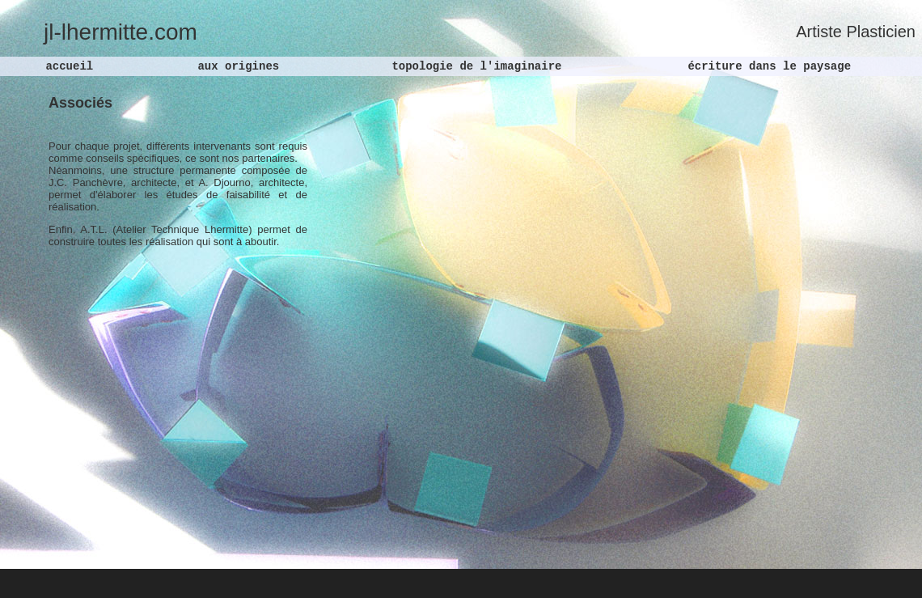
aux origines (235, 66)
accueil (69, 66)
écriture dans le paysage (766, 66)
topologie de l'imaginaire (473, 66)
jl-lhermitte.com (120, 32)
